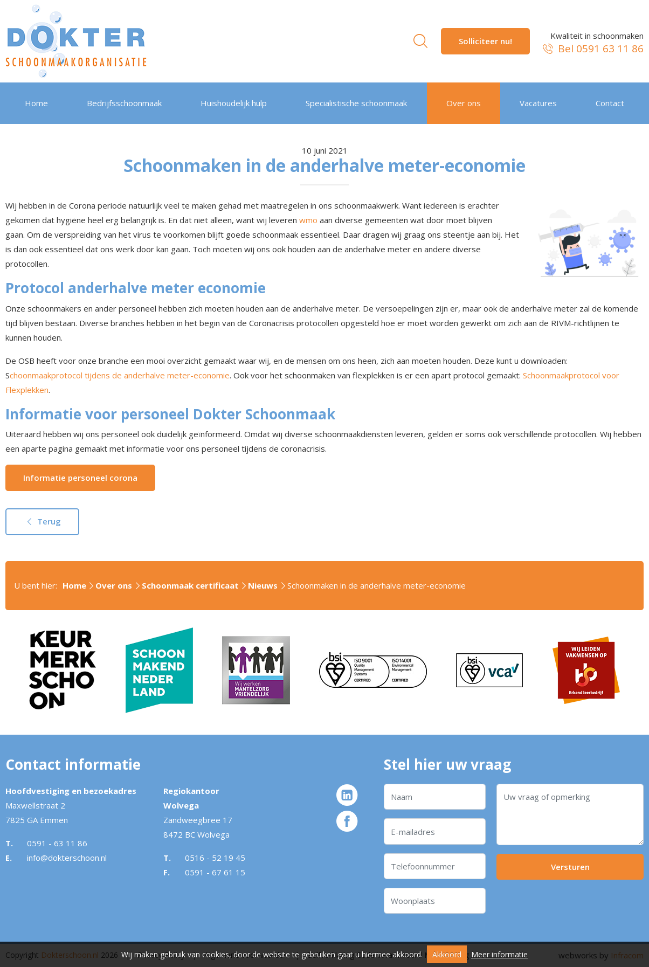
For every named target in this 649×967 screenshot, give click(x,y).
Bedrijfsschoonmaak (124, 103)
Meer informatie (499, 954)
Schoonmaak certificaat (190, 585)
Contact (610, 103)
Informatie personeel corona (80, 477)
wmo (308, 220)
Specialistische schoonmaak (356, 103)
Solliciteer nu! (485, 41)
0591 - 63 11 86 (57, 843)
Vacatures (538, 103)
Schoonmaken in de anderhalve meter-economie (376, 585)
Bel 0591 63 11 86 (592, 48)
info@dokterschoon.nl (67, 857)
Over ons (463, 103)
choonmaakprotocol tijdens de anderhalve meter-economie (120, 375)
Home (36, 103)
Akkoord (446, 954)
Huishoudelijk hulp (234, 103)
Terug (42, 521)
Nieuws (263, 585)
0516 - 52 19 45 (215, 857)
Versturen (570, 866)
